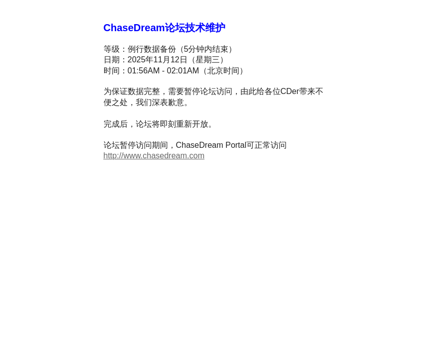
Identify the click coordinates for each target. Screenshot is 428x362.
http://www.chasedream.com (154, 155)
